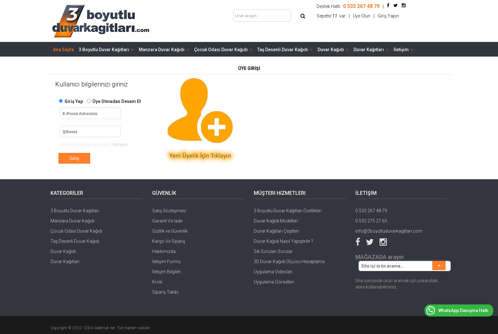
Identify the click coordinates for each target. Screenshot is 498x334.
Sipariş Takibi (165, 292)
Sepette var (331, 15)
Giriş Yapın (388, 15)
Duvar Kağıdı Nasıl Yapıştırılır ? (283, 241)
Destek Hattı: (348, 6)
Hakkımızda (164, 251)
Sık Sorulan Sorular (273, 251)
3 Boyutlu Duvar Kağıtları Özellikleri (288, 210)
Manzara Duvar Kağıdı (164, 49)
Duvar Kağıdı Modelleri (276, 220)
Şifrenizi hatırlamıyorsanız (94, 144)
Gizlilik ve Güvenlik (170, 231)
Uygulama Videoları (273, 271)
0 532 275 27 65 (371, 220)
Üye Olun (361, 15)
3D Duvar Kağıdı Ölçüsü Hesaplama (289, 261)
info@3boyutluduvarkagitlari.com (388, 231)
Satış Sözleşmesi (169, 210)
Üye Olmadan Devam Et (116, 101)
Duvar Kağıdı (333, 49)
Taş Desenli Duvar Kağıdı (285, 49)
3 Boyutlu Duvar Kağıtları (106, 49)
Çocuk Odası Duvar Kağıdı (223, 49)
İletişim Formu (166, 261)
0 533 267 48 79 (371, 210)
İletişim (403, 49)
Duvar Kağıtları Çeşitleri (276, 231)
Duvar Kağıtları (370, 49)
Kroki (157, 281)
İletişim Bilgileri (166, 271)
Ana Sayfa (63, 49)
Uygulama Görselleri (274, 281)
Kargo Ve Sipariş (168, 241)
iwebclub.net (104, 328)
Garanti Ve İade (167, 220)
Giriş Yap (73, 101)
